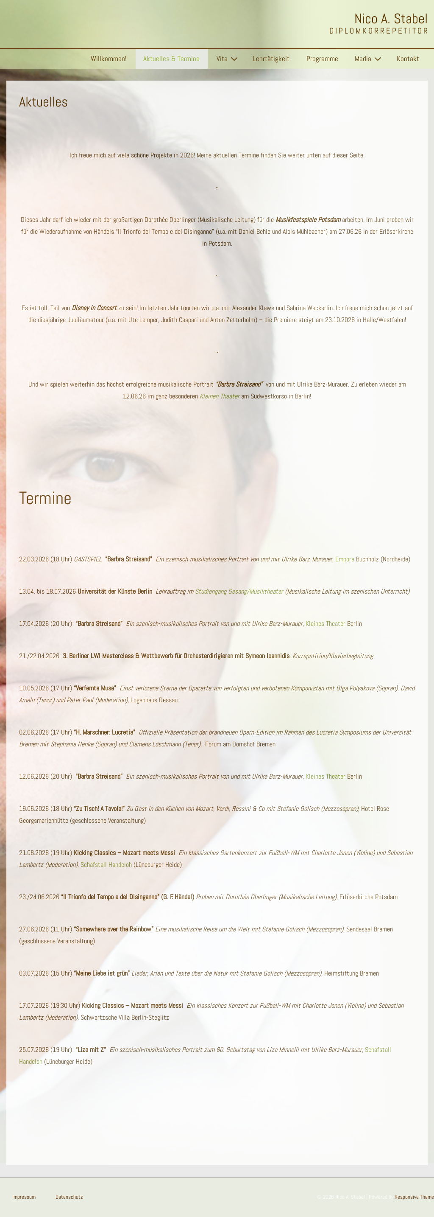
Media (369, 58)
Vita (228, 58)
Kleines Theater (325, 623)
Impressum (24, 1196)
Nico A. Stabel (391, 19)
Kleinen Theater (219, 396)
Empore (344, 559)
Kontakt (408, 58)
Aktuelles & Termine (171, 58)
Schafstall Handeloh (106, 864)
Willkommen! (109, 58)
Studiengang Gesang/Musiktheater (239, 591)
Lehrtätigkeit (271, 58)
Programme (322, 58)
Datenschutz (69, 1196)
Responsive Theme (414, 1196)
